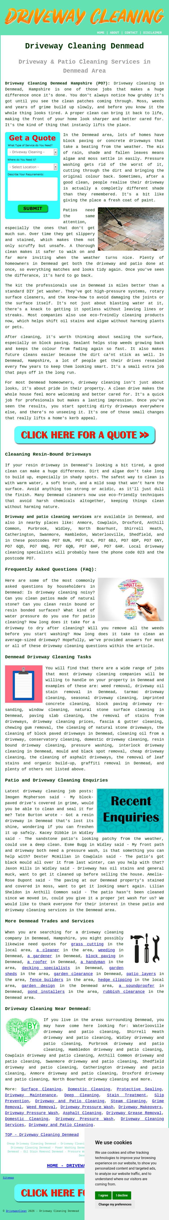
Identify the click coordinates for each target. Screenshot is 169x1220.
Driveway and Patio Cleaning (69, 1101)
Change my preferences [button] (115, 1204)
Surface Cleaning (41, 1089)
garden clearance (73, 974)
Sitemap (8, 1178)
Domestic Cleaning (89, 1089)
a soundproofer (136, 986)
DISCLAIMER (152, 33)
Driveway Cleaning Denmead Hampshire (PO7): (57, 83)
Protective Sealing (139, 1089)
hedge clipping (115, 980)
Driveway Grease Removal (134, 1113)
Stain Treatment (126, 1095)
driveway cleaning (108, 1079)
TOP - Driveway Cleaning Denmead (42, 1135)
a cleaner (48, 950)
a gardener (40, 956)
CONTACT (131, 33)
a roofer (37, 962)
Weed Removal (41, 1107)
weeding (106, 950)
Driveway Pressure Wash (87, 1107)
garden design (38, 986)
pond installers (46, 992)
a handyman (93, 962)
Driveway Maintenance (30, 1095)
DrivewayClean (16, 1211)
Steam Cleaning (128, 1101)
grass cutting (87, 944)
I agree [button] (103, 1195)
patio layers (141, 974)
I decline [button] (122, 1195)
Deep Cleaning (81, 1095)
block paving (100, 956)
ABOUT (114, 33)
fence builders (46, 980)
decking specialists (46, 968)
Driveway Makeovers (140, 1107)
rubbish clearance (124, 992)
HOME (101, 33)
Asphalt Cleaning (82, 1113)
